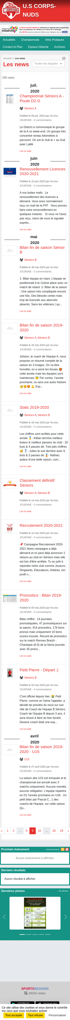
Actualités (9, 39)
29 (61, 830)
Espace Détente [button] (38, 46)
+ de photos (63, 891)
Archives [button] (59, 46)
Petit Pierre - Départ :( (39, 670)
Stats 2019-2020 (34, 407)
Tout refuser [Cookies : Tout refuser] (35, 1015)
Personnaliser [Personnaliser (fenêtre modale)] (57, 1015)
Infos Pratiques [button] (54, 39)
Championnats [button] (30, 39)
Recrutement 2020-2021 (41, 525)
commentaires (44, 120)
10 (39, 830)
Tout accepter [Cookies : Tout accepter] (13, 1015)
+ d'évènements (52, 849)
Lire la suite (25, 151)
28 (54, 830)
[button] (4, 916)
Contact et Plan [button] (12, 46)
